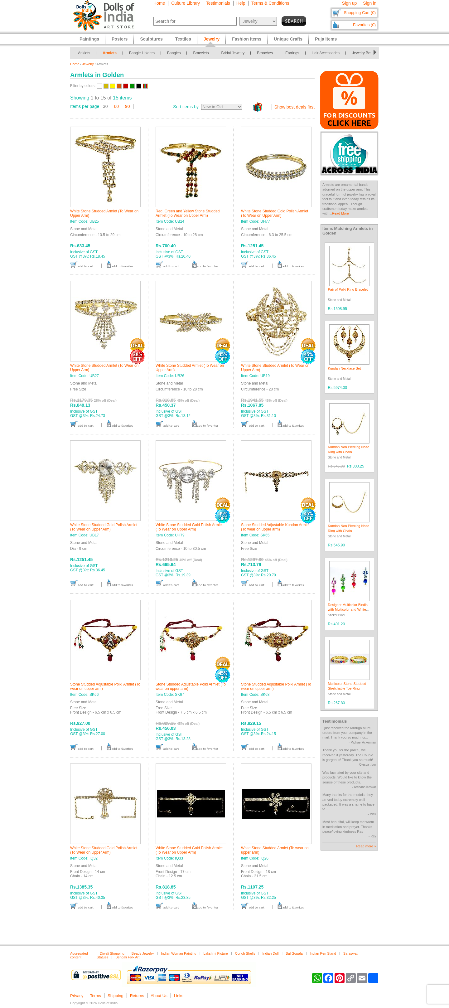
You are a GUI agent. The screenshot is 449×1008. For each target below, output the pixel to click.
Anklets (84, 53)
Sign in (369, 3)
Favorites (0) (364, 24)
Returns (137, 995)
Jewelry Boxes (364, 53)
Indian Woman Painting (178, 953)
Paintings (89, 38)
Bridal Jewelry (233, 53)
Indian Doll (270, 953)
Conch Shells (245, 953)
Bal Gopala (294, 953)
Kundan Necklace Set (344, 368)
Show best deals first (294, 106)
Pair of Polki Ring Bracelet (348, 289)
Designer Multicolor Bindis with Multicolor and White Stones (348, 609)
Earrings (292, 53)
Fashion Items (246, 38)
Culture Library (185, 3)
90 (127, 106)
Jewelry (88, 64)
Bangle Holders (142, 53)
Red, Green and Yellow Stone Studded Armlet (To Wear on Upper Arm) (188, 213)
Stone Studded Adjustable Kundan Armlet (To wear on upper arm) (275, 527)
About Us (159, 995)
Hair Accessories (326, 53)
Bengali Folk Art (127, 957)
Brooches (265, 53)
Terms (95, 995)
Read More (340, 213)
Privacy (77, 995)
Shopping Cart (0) (360, 12)
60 (116, 106)
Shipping (115, 995)
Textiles (183, 38)
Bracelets (201, 53)
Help (240, 3)
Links (178, 995)
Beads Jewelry (143, 953)
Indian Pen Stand (323, 953)
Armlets (110, 53)
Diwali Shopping (112, 953)
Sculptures (151, 38)
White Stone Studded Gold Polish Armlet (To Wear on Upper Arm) (274, 213)
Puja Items (326, 38)
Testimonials (218, 3)
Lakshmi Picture (216, 953)
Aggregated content (79, 955)
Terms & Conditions (270, 3)
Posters (120, 38)
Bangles (174, 53)
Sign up (349, 3)
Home (159, 3)
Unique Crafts (288, 38)
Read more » (366, 846)
